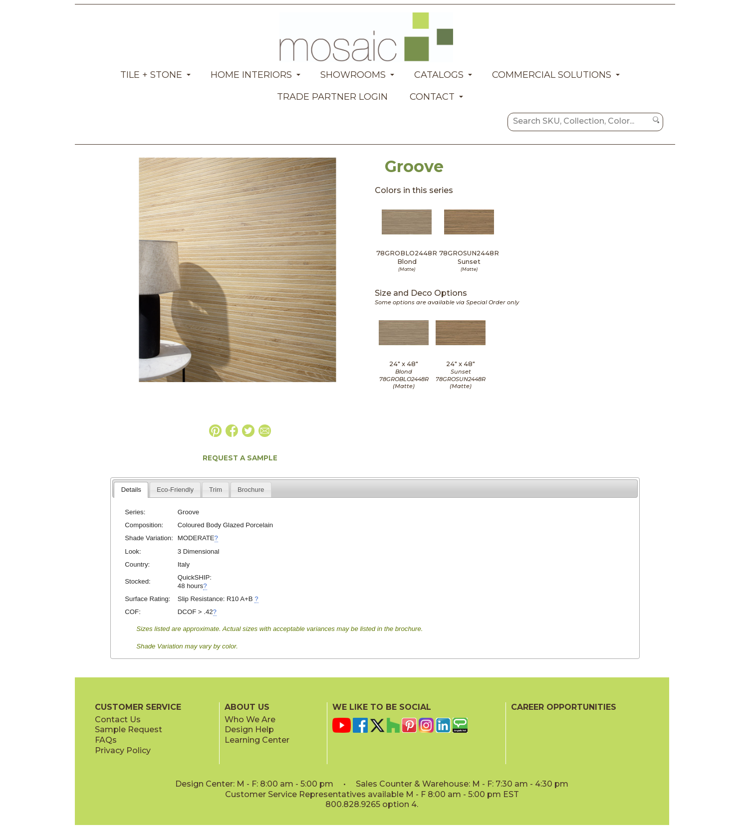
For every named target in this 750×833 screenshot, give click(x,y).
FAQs (106, 740)
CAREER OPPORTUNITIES (563, 707)
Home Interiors (251, 74)
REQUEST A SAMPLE (240, 458)
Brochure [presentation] (251, 489)
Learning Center (257, 740)
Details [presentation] (131, 489)
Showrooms (353, 74)
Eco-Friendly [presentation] (175, 489)
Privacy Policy (123, 750)
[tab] (131, 490)
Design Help (249, 729)
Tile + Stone (151, 74)
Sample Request (128, 729)
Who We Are (250, 719)
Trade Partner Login (332, 96)
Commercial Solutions (551, 74)
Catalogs (439, 74)
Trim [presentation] (215, 489)
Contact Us (118, 719)
